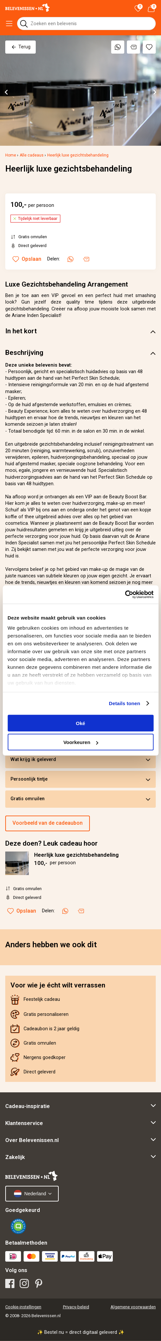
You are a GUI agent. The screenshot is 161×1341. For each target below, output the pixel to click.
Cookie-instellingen (23, 1306)
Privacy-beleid (76, 1306)
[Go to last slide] (6, 92)
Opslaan (21, 911)
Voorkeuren (80, 742)
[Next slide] (154, 92)
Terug (20, 47)
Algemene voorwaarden (133, 1306)
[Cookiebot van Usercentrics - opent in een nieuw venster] (124, 594)
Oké (80, 723)
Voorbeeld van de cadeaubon (47, 823)
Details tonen (124, 703)
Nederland (30, 1194)
